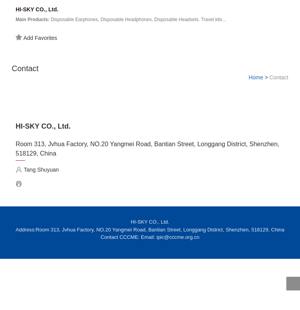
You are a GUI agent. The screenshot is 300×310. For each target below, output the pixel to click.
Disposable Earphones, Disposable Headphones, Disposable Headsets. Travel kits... (121, 19)
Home (255, 77)
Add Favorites (36, 37)
